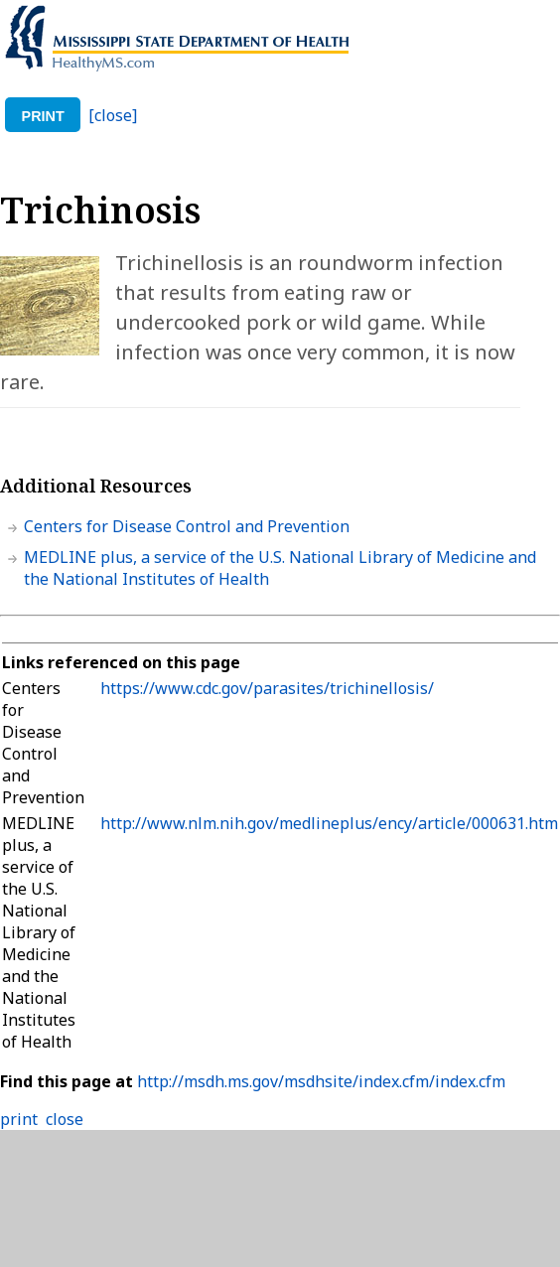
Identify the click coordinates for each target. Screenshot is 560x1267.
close (64, 1119)
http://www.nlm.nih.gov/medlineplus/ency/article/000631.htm (329, 823)
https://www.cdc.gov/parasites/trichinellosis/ (267, 688)
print (43, 116)
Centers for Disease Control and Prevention (187, 526)
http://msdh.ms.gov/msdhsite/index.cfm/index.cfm (321, 1081)
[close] (112, 115)
